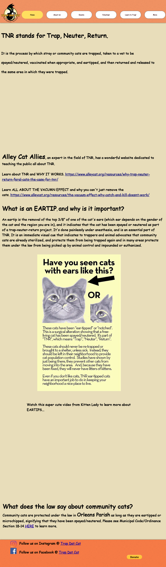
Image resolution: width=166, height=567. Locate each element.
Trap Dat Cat (71, 543)
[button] (134, 557)
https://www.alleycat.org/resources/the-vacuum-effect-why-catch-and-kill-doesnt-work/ (79, 195)
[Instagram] (13, 544)
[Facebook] (13, 551)
